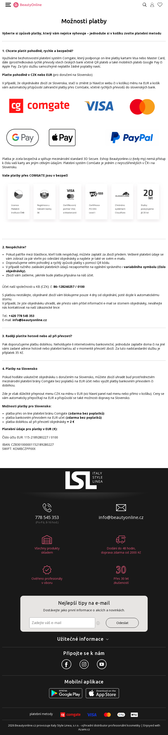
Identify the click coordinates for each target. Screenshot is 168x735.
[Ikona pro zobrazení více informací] (98, 623)
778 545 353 (47, 517)
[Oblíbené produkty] (162, 5)
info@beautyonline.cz (121, 517)
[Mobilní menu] (7, 4)
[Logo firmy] (27, 5)
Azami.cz (84, 729)
